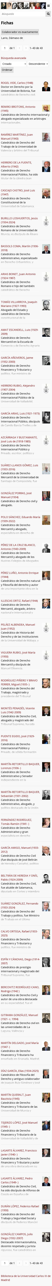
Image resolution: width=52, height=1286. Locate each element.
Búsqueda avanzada (13, 58)
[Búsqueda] (23, 14)
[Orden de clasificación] (37, 64)
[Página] (5, 48)
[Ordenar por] (13, 64)
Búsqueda (48, 14)
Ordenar (7, 70)
